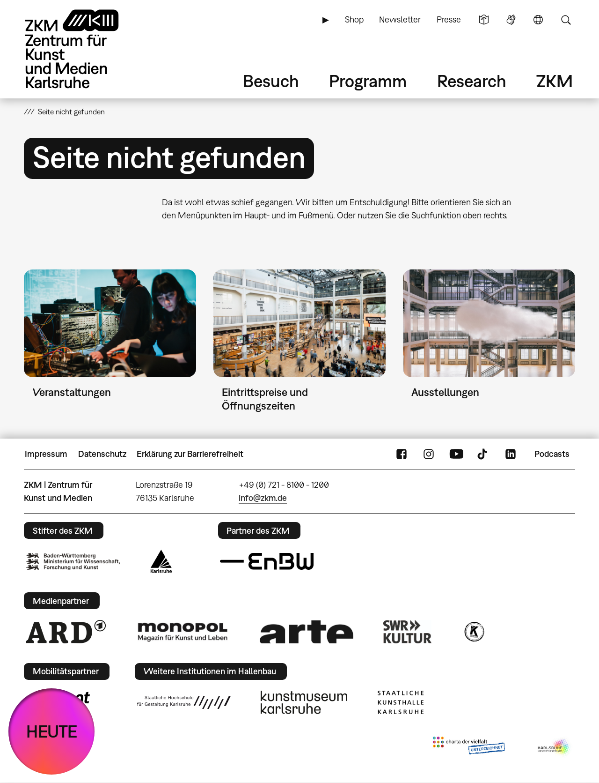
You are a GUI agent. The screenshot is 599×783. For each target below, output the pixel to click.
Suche (565, 19)
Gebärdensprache (511, 19)
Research (471, 81)
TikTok (483, 454)
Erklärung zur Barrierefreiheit (190, 454)
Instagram (428, 454)
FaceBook (401, 454)
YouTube (456, 454)
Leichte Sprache (484, 19)
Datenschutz (102, 454)
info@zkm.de (263, 498)
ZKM (554, 81)
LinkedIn (510, 454)
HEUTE (51, 731)
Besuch (271, 81)
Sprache (538, 19)
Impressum (46, 454)
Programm (368, 81)
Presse (449, 19)
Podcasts (552, 454)
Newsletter (400, 19)
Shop (354, 19)
